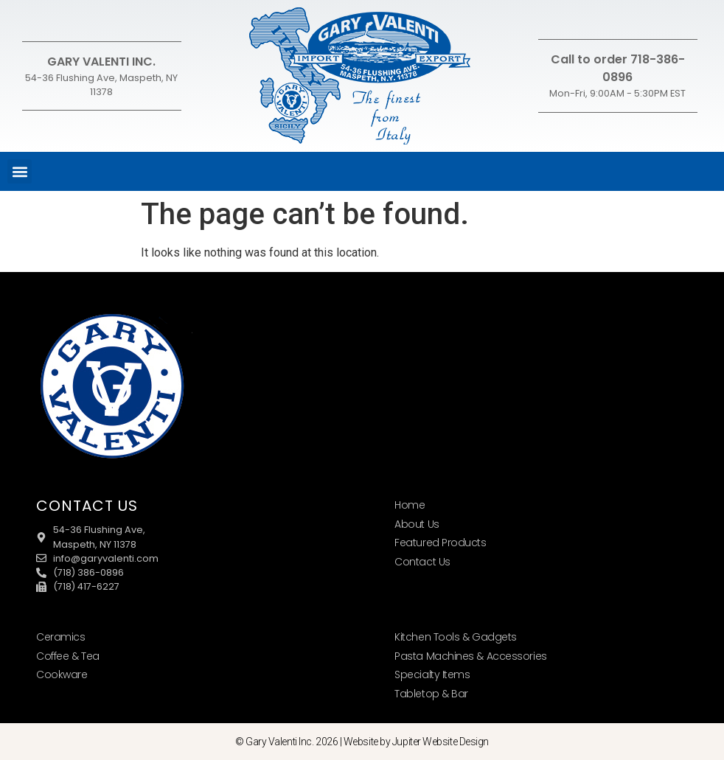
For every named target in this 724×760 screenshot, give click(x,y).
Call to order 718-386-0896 (618, 68)
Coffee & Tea (68, 656)
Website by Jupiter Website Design (416, 741)
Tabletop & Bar (431, 693)
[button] (19, 171)
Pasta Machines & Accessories (470, 656)
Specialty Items (432, 674)
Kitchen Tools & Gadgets (455, 637)
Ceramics (60, 637)
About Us (416, 524)
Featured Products (440, 542)
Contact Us (422, 561)
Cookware (61, 674)
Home (409, 505)
